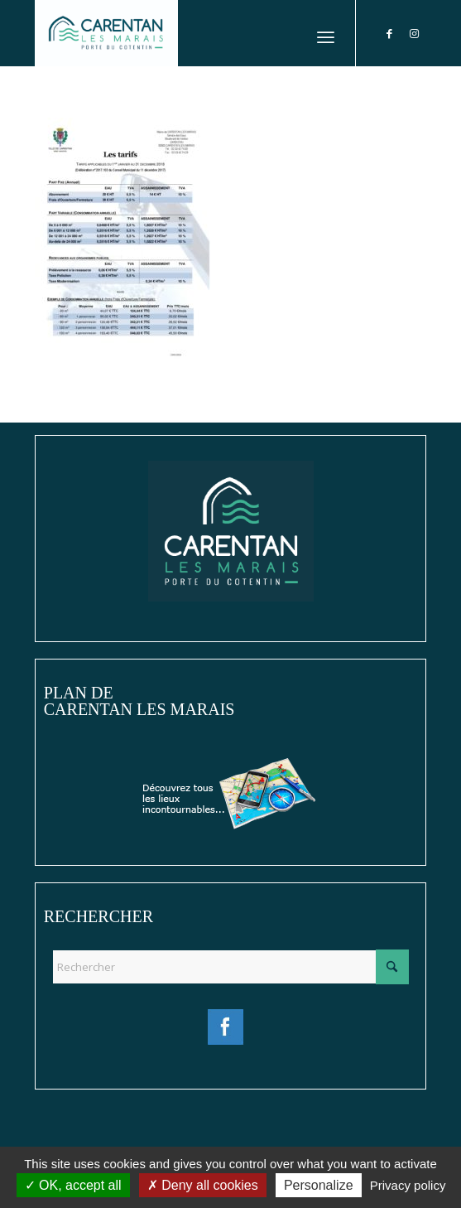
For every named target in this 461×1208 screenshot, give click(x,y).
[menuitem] (325, 33)
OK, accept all (73, 1185)
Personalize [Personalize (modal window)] (318, 1185)
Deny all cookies (202, 1185)
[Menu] (325, 33)
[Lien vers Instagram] (413, 33)
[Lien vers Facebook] (389, 33)
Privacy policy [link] (408, 1185)
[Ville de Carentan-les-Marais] (191, 33)
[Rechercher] (230, 966)
